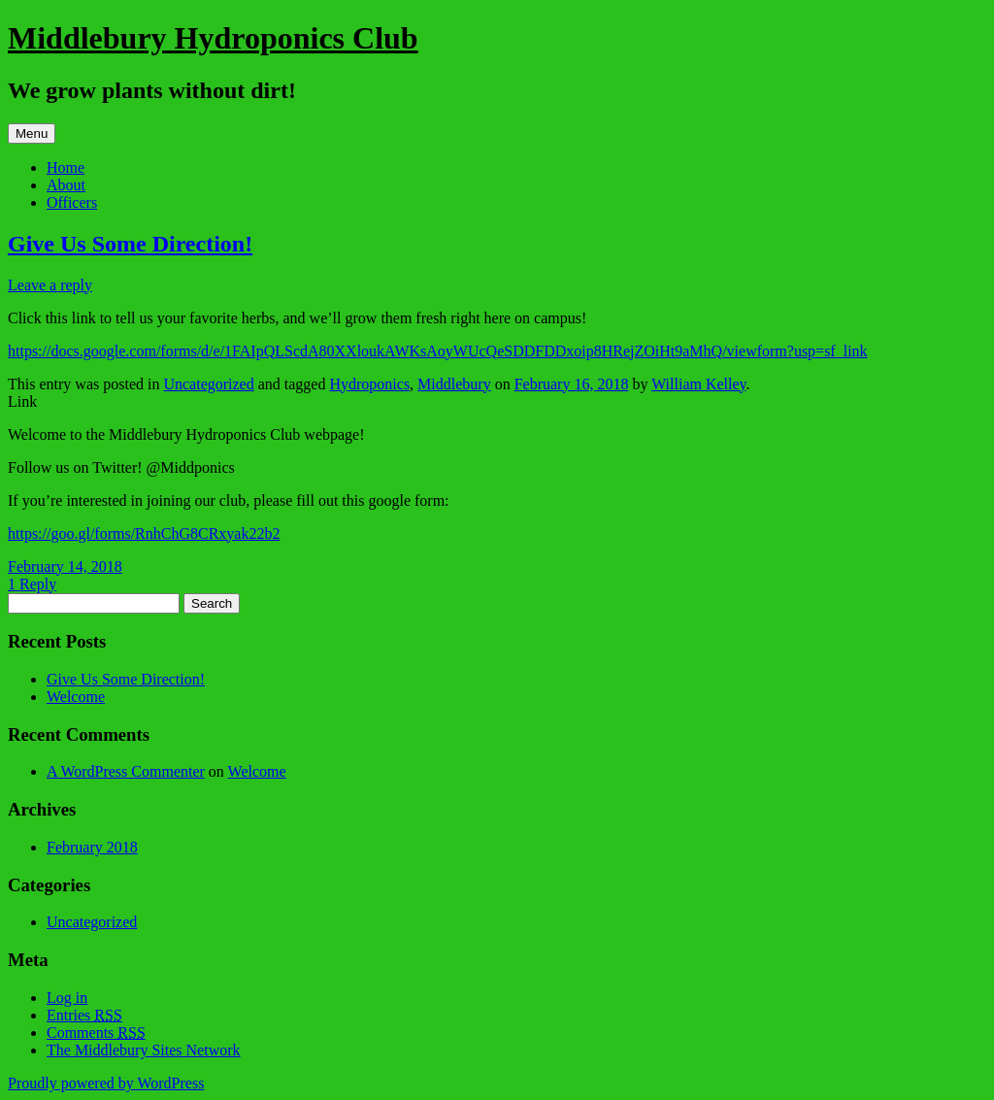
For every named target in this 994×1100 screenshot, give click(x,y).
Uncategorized (208, 384)
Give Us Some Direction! (130, 243)
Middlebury (454, 384)
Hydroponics (369, 384)
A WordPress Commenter (126, 771)
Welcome (76, 696)
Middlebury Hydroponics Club (213, 37)
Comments (96, 1032)
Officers (72, 202)
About (66, 185)
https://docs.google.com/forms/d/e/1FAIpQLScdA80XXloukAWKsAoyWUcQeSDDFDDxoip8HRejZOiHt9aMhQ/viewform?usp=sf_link (438, 351)
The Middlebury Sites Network (144, 1050)
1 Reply (32, 584)
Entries (84, 1015)
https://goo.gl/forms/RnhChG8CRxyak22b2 (144, 533)
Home (65, 167)
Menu (32, 133)
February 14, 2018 (65, 566)
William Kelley (698, 384)
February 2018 (92, 847)
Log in (67, 997)
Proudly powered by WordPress (106, 1083)
